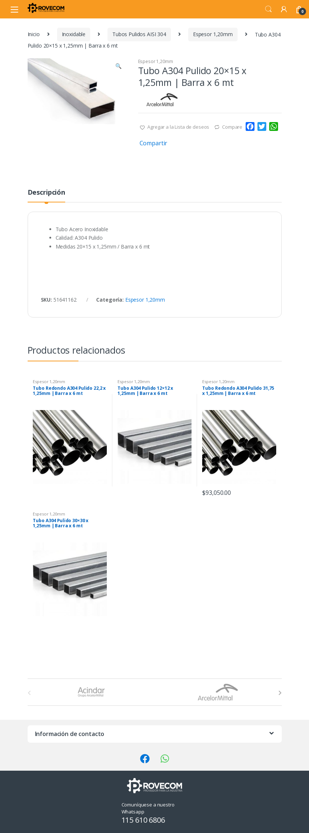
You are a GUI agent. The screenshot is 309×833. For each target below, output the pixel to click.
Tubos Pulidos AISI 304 (139, 34)
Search (268, 9)
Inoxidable (74, 34)
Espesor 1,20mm (213, 34)
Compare (232, 127)
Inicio (34, 34)
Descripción (46, 193)
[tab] (46, 195)
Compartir (154, 143)
